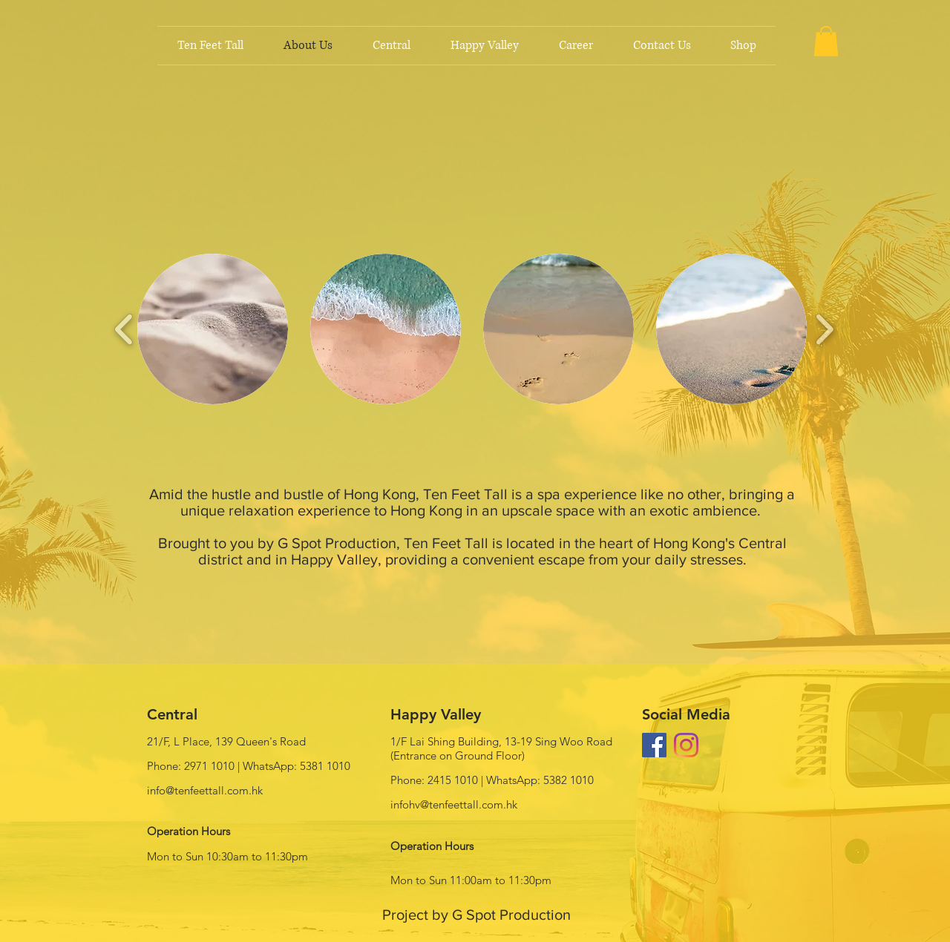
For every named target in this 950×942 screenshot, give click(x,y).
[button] (826, 41)
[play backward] (124, 329)
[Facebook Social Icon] (654, 745)
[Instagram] (686, 745)
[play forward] (824, 329)
